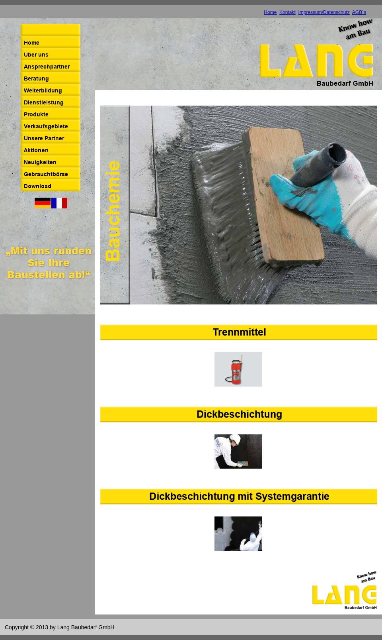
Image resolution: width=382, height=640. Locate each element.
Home (270, 12)
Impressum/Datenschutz (323, 12)
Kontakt (287, 12)
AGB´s (359, 12)
